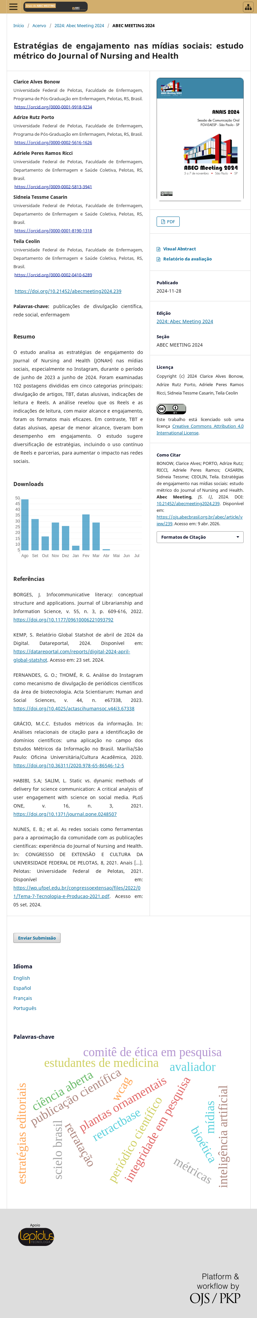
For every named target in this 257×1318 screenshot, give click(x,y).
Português (24, 1008)
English (21, 978)
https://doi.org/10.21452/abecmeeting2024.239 (68, 291)
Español (22, 988)
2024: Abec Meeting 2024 (79, 25)
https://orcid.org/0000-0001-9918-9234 (53, 107)
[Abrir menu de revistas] (248, 7)
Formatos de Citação (183, 537)
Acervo (39, 25)
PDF (170, 222)
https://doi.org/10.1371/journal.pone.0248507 (65, 814)
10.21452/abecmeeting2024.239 (188, 503)
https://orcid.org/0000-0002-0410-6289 (53, 275)
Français (22, 998)
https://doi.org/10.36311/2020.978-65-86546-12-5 (68, 765)
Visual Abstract (179, 249)
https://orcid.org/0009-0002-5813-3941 (53, 186)
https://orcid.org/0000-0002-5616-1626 (53, 142)
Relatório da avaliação (187, 259)
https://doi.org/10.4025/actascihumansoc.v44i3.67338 (74, 708)
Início (18, 25)
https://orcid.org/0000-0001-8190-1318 (53, 231)
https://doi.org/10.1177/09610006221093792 (63, 619)
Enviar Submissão (37, 938)
